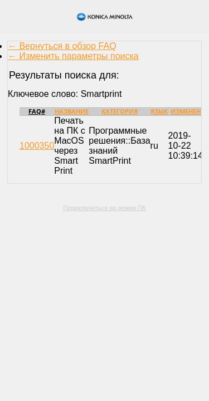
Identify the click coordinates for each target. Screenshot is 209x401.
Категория (119, 111)
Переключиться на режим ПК (104, 207)
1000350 (37, 145)
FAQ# (36, 111)
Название (72, 111)
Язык (159, 111)
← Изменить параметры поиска (73, 56)
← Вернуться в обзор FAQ (62, 46)
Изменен (186, 111)
